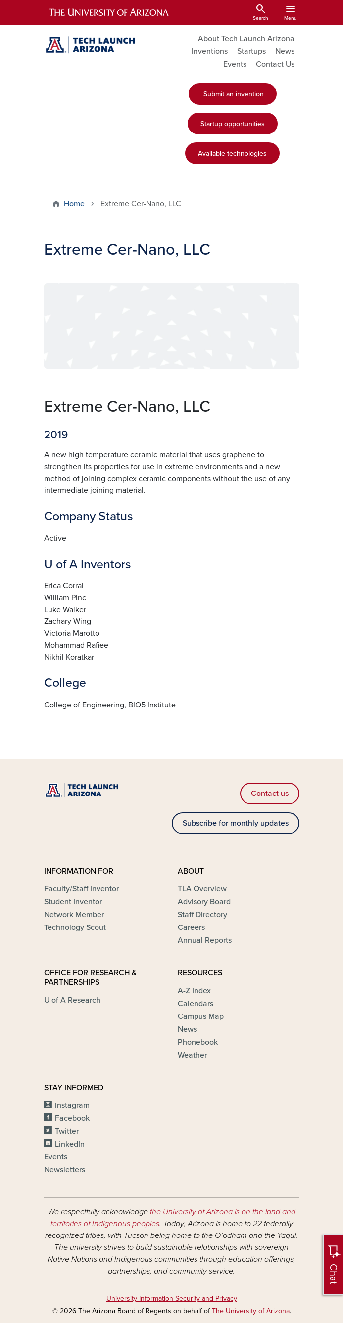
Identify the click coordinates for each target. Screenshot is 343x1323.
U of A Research (72, 1000)
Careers (191, 927)
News (284, 51)
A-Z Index (194, 991)
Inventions (210, 51)
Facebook (72, 1118)
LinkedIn (70, 1144)
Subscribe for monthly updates (236, 823)
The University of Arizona (251, 1311)
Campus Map (201, 1016)
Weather (192, 1055)
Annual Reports (205, 940)
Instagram (72, 1105)
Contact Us (275, 64)
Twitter (67, 1131)
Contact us (270, 793)
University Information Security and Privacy (171, 1298)
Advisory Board (204, 902)
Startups (251, 51)
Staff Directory (202, 915)
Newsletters (64, 1170)
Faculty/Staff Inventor (81, 889)
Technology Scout (75, 927)
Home (74, 204)
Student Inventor (73, 902)
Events (234, 64)
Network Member (74, 915)
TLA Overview (202, 889)
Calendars (195, 1004)
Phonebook (198, 1042)
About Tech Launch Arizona (246, 39)
